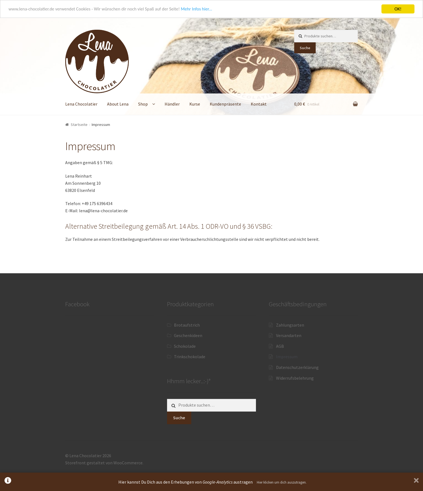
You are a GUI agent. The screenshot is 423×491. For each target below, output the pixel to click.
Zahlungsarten (290, 324)
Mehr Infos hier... (202, 9)
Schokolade (185, 346)
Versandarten (288, 335)
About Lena (118, 104)
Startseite (79, 124)
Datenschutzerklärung (297, 367)
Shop (143, 104)
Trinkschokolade (189, 356)
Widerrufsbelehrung (295, 378)
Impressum (287, 356)
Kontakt (259, 104)
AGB (280, 346)
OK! (398, 9)
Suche (305, 47)
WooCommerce (128, 462)
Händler (172, 104)
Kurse (194, 104)
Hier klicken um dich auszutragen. (282, 482)
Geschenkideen (188, 335)
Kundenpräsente (225, 104)
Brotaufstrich (187, 324)
